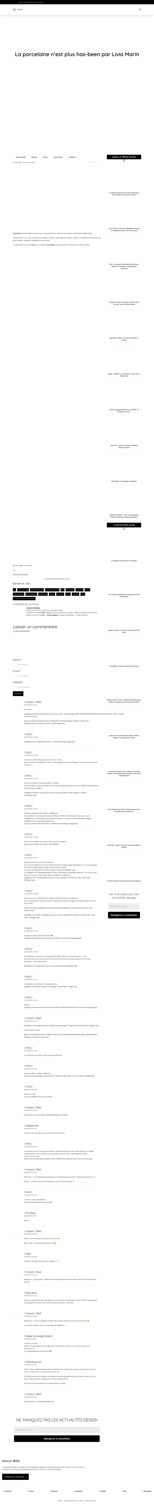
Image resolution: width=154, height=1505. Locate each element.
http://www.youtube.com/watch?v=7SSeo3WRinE (41, 844)
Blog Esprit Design (21, 574)
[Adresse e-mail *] (57, 1430)
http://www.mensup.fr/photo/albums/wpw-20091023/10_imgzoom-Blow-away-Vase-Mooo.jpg (58, 1159)
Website (17, 682)
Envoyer (18, 693)
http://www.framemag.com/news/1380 (38, 1202)
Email (17, 671)
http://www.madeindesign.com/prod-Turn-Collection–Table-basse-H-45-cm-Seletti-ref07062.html (59, 1076)
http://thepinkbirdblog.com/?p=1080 (54, 1115)
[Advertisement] (77, 33)
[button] (18, 9)
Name (17, 659)
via (14, 570)
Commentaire (21, 631)
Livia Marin (28, 565)
